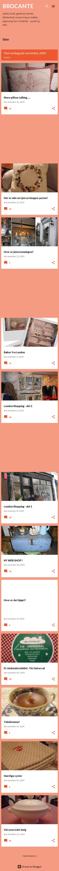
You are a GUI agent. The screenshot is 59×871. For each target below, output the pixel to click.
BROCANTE (18, 6)
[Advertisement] (29, 139)
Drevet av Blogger (29, 866)
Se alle (7, 57)
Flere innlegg (30, 856)
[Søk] (47, 6)
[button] (53, 108)
